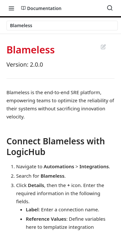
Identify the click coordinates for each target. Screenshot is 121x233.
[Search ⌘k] (110, 8)
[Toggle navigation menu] (11, 8)
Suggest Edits (103, 46)
